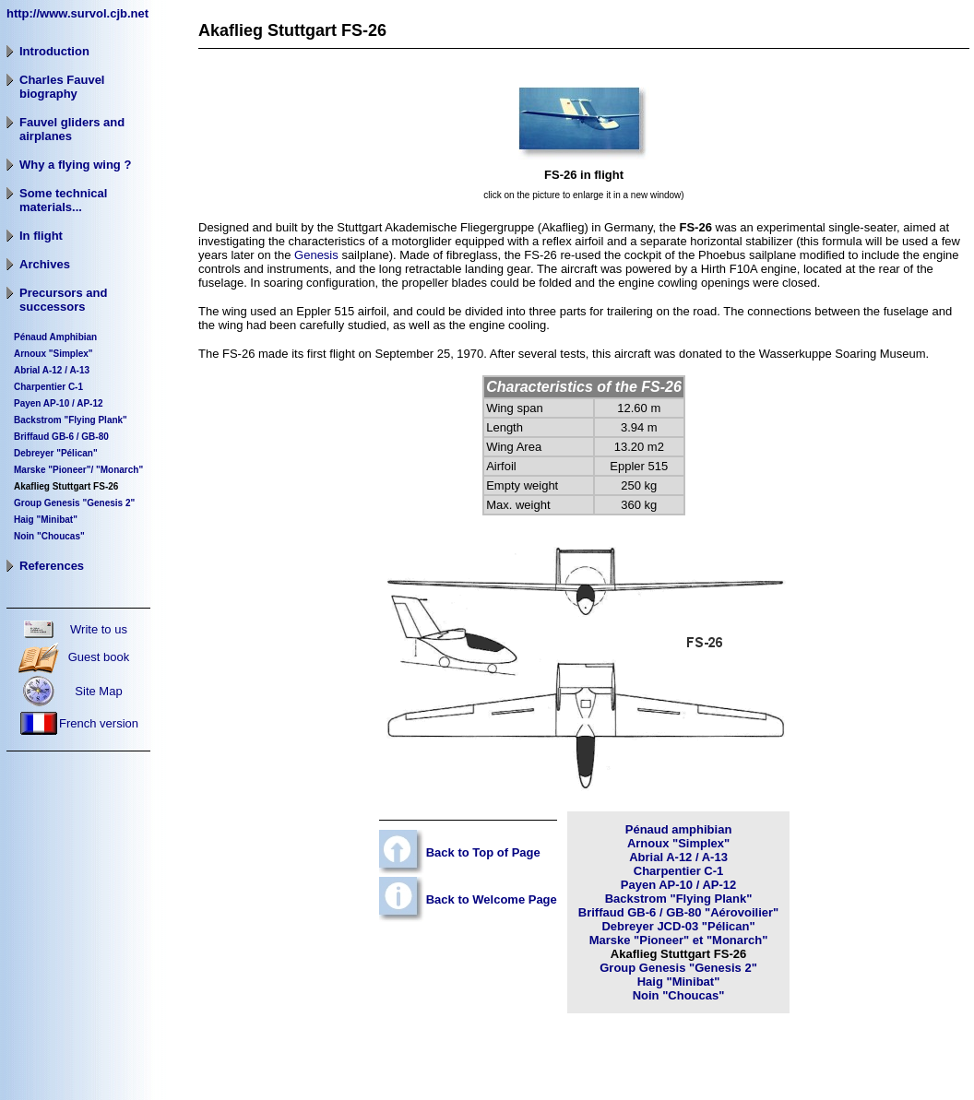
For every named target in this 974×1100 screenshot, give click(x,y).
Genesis (316, 255)
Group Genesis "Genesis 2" (678, 968)
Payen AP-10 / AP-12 (58, 403)
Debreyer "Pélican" (56, 453)
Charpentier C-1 (48, 387)
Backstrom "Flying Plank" (70, 420)
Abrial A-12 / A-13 (678, 857)
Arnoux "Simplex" (53, 354)
